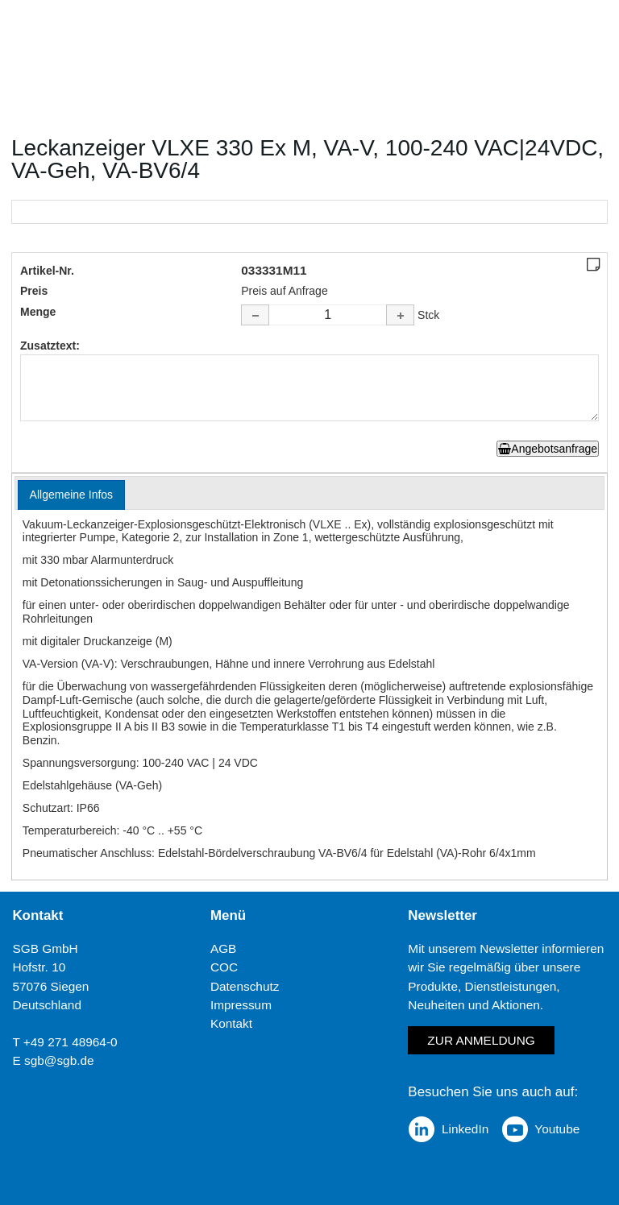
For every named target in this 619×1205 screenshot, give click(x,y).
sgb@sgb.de (59, 1060)
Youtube (557, 1129)
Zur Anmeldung (480, 1040)
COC (224, 967)
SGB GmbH (44, 948)
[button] (400, 314)
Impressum (241, 1005)
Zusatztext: (50, 345)
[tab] (72, 495)
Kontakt (231, 1023)
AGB (223, 948)
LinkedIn (465, 1129)
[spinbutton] (328, 314)
